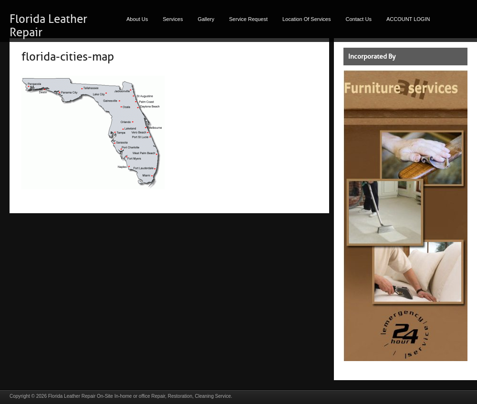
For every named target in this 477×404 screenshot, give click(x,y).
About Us (137, 19)
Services (173, 19)
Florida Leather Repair (72, 396)
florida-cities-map (67, 56)
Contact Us (359, 19)
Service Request (248, 19)
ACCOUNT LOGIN (408, 19)
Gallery (205, 19)
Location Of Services (306, 19)
